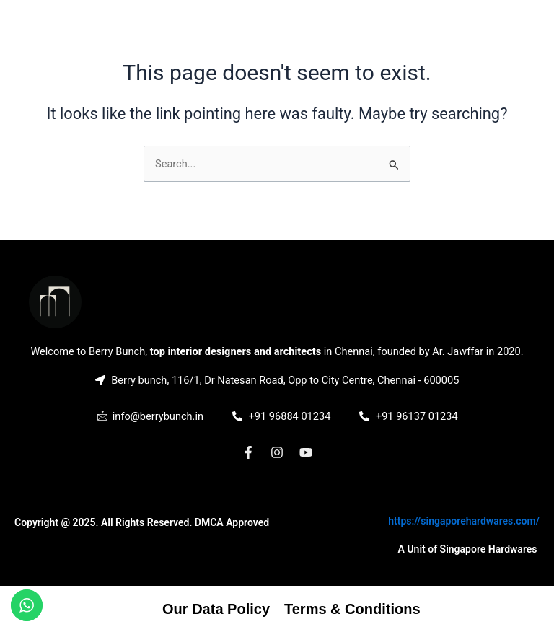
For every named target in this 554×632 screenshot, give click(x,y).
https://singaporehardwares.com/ (464, 521)
